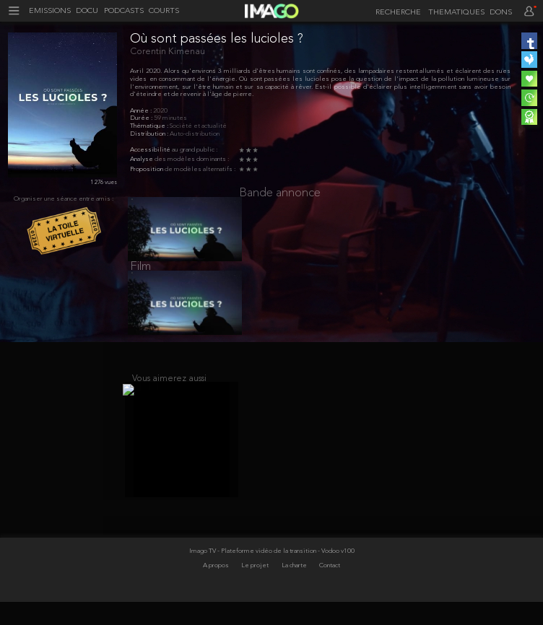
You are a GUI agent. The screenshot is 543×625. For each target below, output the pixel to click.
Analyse (142, 159)
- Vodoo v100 (336, 574)
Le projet (255, 588)
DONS (501, 13)
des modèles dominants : (192, 159)
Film (140, 274)
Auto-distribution (195, 134)
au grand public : (194, 150)
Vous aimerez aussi (169, 394)
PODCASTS (124, 11)
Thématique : (150, 126)
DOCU (87, 11)
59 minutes (170, 118)
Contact (329, 588)
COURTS (164, 11)
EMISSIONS (50, 11)
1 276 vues (103, 182)
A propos (216, 588)
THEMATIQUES (456, 13)
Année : (141, 111)
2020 (160, 111)
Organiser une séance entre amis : (63, 199)
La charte (295, 588)
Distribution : (150, 134)
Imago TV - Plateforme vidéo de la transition (253, 574)
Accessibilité (151, 150)
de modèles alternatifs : (200, 169)
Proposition (147, 169)
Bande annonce (280, 193)
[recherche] (396, 12)
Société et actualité (198, 126)
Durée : (142, 118)
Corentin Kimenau (167, 51)
